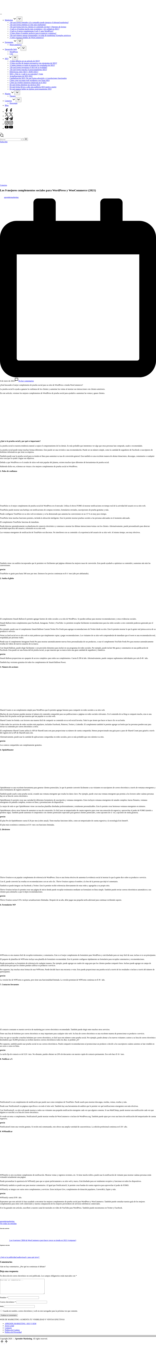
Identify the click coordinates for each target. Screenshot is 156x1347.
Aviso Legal (9, 1329)
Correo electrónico (8, 1305)
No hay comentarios (24, 381)
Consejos (3, 185)
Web (1, 1309)
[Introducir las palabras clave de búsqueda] (10, 139)
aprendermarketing (7, 1221)
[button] (23, 139)
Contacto (8, 1331)
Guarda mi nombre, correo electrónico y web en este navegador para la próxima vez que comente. (40, 1314)
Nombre (4, 1300)
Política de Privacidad (13, 1335)
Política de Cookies (12, 1333)
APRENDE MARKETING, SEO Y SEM (20, 1326)
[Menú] (1, 14)
